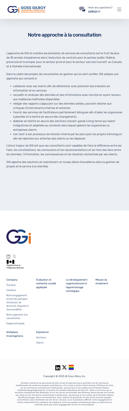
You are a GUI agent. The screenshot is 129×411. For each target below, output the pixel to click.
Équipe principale (15, 323)
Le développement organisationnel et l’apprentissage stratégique (77, 285)
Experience (42, 332)
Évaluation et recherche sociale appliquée (46, 283)
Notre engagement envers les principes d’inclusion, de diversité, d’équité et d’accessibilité (17, 302)
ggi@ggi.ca (94, 11)
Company (11, 279)
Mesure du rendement (101, 281)
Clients (40, 342)
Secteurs (41, 337)
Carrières (11, 290)
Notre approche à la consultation (17, 316)
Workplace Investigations (14, 334)
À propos (11, 285)
